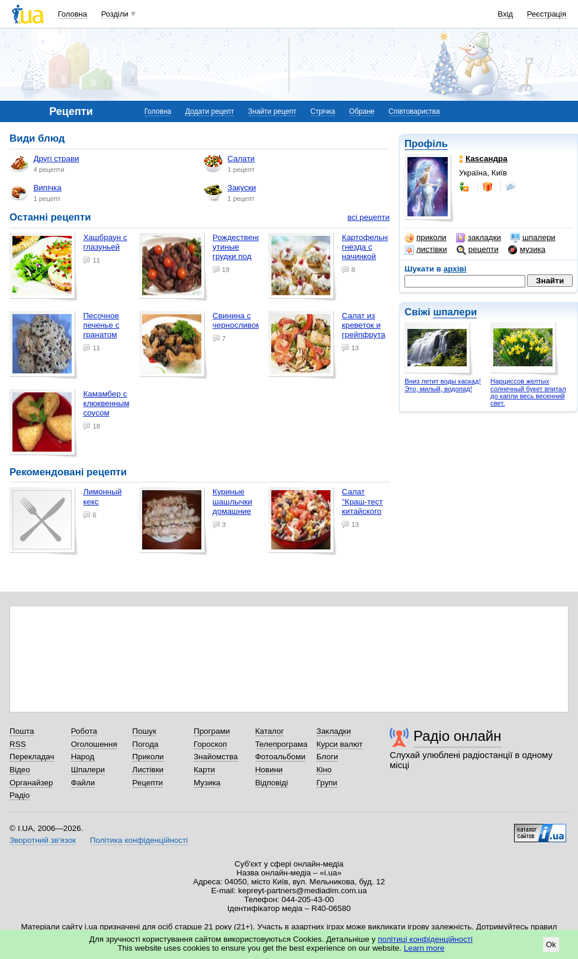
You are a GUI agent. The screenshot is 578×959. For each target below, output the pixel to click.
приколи (425, 237)
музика (526, 249)
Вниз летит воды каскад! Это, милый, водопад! (442, 385)
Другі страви (44, 163)
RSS (17, 744)
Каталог (269, 731)
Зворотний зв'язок (42, 840)
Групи (326, 782)
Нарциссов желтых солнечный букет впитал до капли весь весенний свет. (528, 392)
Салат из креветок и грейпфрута (363, 325)
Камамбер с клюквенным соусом (106, 403)
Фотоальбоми (280, 756)
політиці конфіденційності (425, 939)
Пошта (21, 731)
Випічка (35, 192)
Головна (72, 13)
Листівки (147, 769)
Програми (212, 731)
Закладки (333, 731)
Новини (269, 769)
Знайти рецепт (272, 111)
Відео (19, 769)
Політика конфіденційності (139, 840)
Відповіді (271, 782)
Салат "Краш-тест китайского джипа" (362, 506)
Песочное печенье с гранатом (101, 325)
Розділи (115, 13)
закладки (478, 237)
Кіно (324, 769)
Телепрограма (281, 744)
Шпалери (88, 769)
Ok (551, 944)
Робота (84, 731)
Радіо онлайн (457, 736)
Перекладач (31, 756)
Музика (207, 782)
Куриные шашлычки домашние (232, 501)
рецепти (478, 249)
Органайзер (31, 782)
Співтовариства (414, 111)
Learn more (424, 948)
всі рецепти (369, 217)
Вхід (505, 13)
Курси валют (339, 744)
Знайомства (216, 756)
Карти (204, 769)
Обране (362, 111)
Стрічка (322, 111)
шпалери (532, 237)
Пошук (144, 731)
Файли (83, 782)
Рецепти (147, 782)
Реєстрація (546, 13)
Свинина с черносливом (237, 320)
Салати (229, 163)
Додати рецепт (209, 111)
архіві (455, 268)
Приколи (147, 756)
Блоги (327, 756)
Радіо (19, 795)
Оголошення (94, 744)
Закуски (230, 192)
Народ (83, 756)
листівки (425, 249)
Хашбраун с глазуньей (105, 242)
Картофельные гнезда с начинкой (369, 247)
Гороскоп (210, 744)
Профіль (426, 143)
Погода (145, 744)
